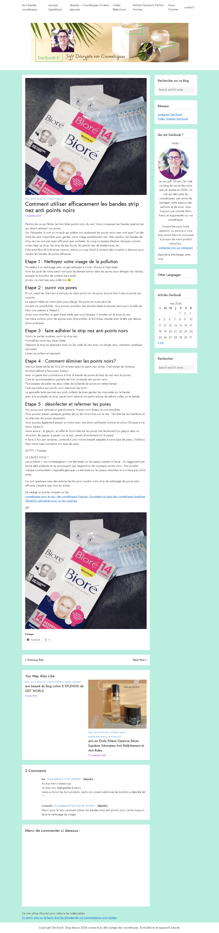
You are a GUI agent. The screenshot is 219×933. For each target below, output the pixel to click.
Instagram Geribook (170, 115)
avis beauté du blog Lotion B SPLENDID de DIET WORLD (54, 688)
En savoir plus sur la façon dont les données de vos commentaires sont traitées (69, 918)
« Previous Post (34, 660)
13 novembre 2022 (97, 755)
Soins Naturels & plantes (104, 736)
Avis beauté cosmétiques (29, 7)
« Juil (161, 343)
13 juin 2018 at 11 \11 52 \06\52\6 (64, 779)
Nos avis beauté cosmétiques (44, 198)
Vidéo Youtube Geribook (173, 119)
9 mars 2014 (31, 695)
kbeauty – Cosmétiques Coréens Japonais (89, 7)
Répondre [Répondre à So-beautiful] (102, 805)
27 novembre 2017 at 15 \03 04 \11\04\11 (74, 805)
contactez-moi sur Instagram (176, 248)
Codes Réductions (119, 7)
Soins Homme (173, 7)
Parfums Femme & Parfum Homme (148, 7)
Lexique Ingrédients (55, 7)
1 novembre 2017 (33, 215)
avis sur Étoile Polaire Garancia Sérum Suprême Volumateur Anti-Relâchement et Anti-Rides (116, 746)
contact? (189, 7)
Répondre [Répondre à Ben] (88, 779)
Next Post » (140, 660)
